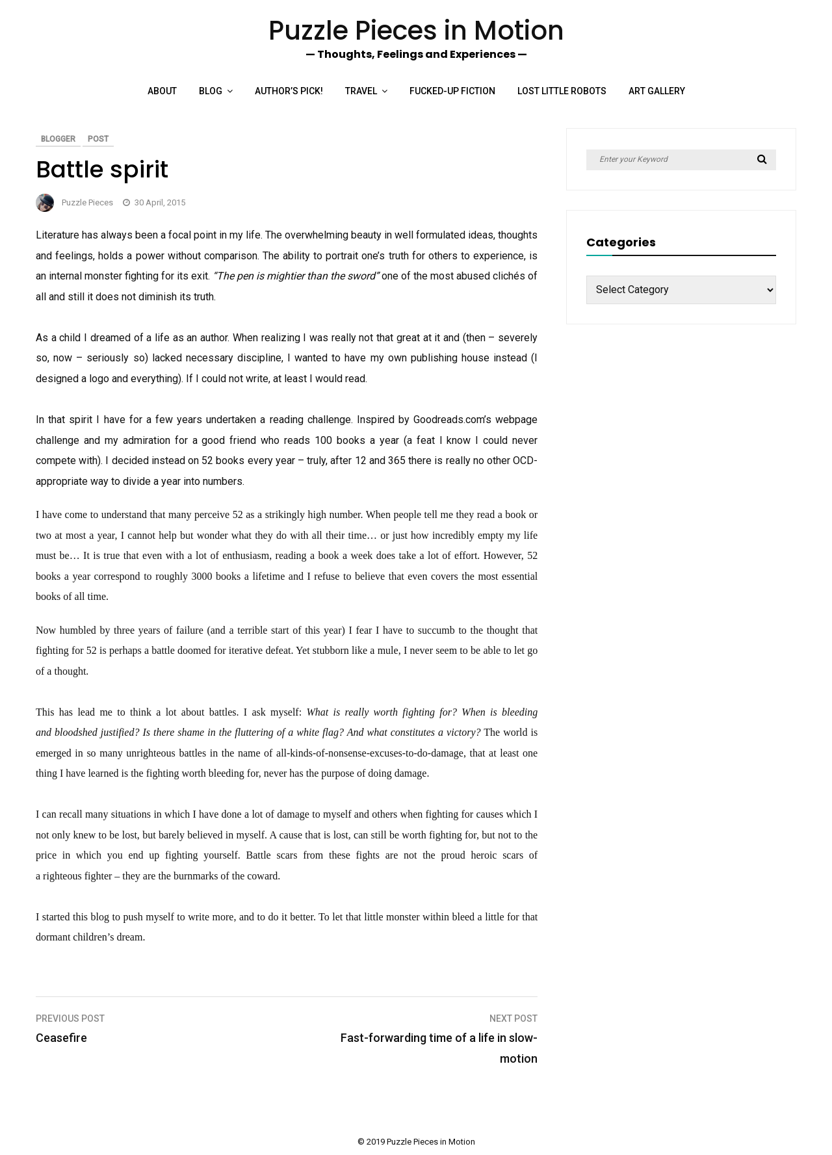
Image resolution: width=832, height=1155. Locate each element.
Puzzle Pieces (87, 202)
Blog (210, 91)
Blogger (58, 139)
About (162, 91)
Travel (361, 91)
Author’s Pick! (289, 91)
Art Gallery (657, 91)
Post (98, 139)
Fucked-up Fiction (452, 91)
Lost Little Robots (561, 91)
